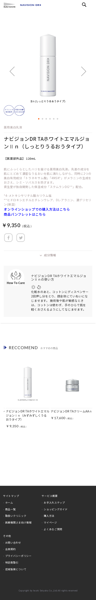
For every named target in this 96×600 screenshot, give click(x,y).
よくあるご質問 (53, 529)
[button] (12, 71)
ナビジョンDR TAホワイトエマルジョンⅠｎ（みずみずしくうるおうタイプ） (27, 415)
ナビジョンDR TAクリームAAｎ (71, 411)
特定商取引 (12, 562)
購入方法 (49, 515)
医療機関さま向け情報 (18, 522)
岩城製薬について (15, 569)
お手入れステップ (54, 502)
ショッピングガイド (55, 509)
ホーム (9, 502)
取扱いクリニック (15, 515)
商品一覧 (10, 509)
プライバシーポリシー (18, 555)
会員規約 (10, 549)
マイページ (50, 522)
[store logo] (22, 5)
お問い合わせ (13, 542)
